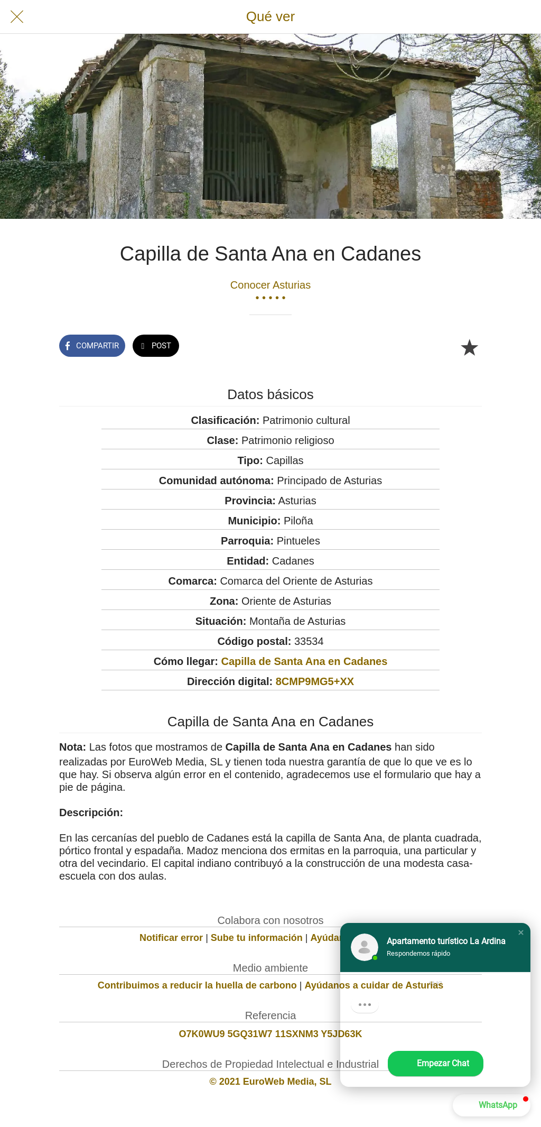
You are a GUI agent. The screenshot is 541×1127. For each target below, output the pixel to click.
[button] (521, 932)
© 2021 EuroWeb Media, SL (271, 1081)
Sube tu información (257, 937)
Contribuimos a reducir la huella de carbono (197, 985)
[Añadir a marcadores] (469, 346)
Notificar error (171, 937)
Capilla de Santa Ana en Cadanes (304, 661)
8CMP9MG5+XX (315, 681)
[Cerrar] (17, 17)
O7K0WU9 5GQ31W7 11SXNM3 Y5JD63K (270, 1034)
